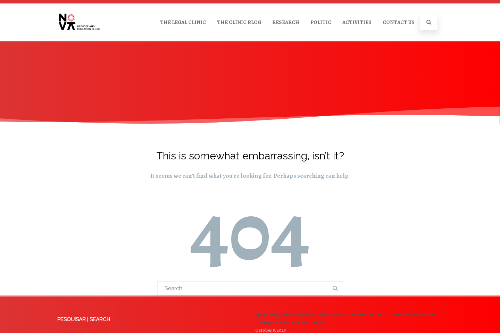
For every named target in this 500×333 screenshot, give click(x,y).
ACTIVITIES (357, 22)
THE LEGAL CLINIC (183, 22)
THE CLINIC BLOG (239, 22)
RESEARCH (285, 22)
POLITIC (320, 22)
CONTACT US (399, 22)
